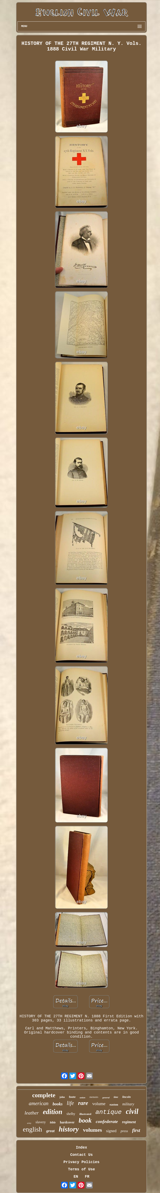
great (50, 1131)
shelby (70, 1114)
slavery (40, 1122)
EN (76, 1177)
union (82, 1097)
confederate (107, 1121)
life (70, 1103)
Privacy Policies (82, 1162)
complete (43, 1095)
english (32, 1129)
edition (52, 1112)
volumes (92, 1130)
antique (108, 1112)
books (58, 1104)
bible (53, 1122)
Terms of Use (81, 1169)
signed (111, 1131)
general (105, 1097)
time (116, 1097)
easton (114, 1104)
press (124, 1131)
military (128, 1104)
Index (81, 1147)
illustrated (85, 1114)
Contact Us (81, 1155)
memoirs (93, 1097)
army (29, 1123)
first (136, 1130)
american (38, 1103)
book (85, 1120)
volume (98, 1103)
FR (87, 1177)
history (69, 1129)
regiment (129, 1122)
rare (83, 1103)
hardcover (67, 1122)
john (62, 1096)
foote (72, 1096)
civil (132, 1111)
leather (32, 1113)
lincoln (126, 1096)
